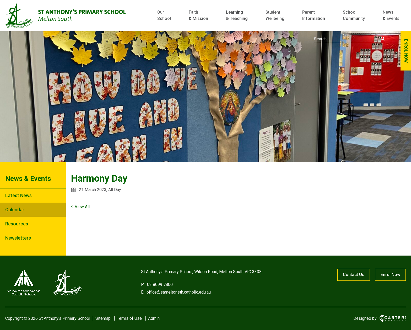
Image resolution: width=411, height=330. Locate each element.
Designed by (365, 318)
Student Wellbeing (275, 15)
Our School (164, 15)
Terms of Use (129, 318)
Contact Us (353, 274)
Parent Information (313, 15)
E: (142, 292)
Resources (16, 223)
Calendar (14, 209)
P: (143, 284)
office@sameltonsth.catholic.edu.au (178, 292)
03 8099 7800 (159, 284)
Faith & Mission (198, 15)
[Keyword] (349, 39)
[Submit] (383, 38)
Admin (154, 318)
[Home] (44, 295)
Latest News (18, 195)
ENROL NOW (405, 51)
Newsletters (18, 238)
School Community (354, 15)
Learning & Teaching (237, 15)
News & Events (391, 15)
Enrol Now (390, 274)
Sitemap (103, 318)
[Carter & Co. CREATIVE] (393, 318)
